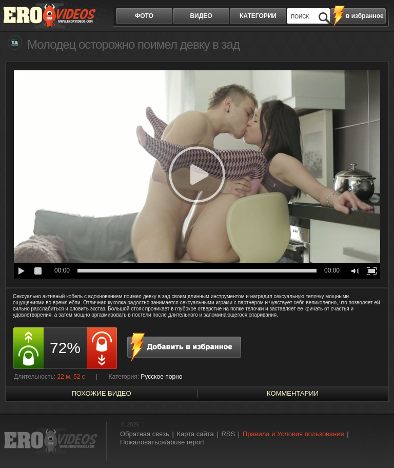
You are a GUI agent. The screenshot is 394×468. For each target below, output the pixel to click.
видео (201, 16)
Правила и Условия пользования (293, 434)
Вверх (374, 441)
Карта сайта (194, 434)
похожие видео (101, 393)
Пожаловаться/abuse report (162, 442)
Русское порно (161, 376)
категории (258, 16)
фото (144, 16)
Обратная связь (144, 434)
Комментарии (293, 393)
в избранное (365, 16)
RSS (228, 434)
